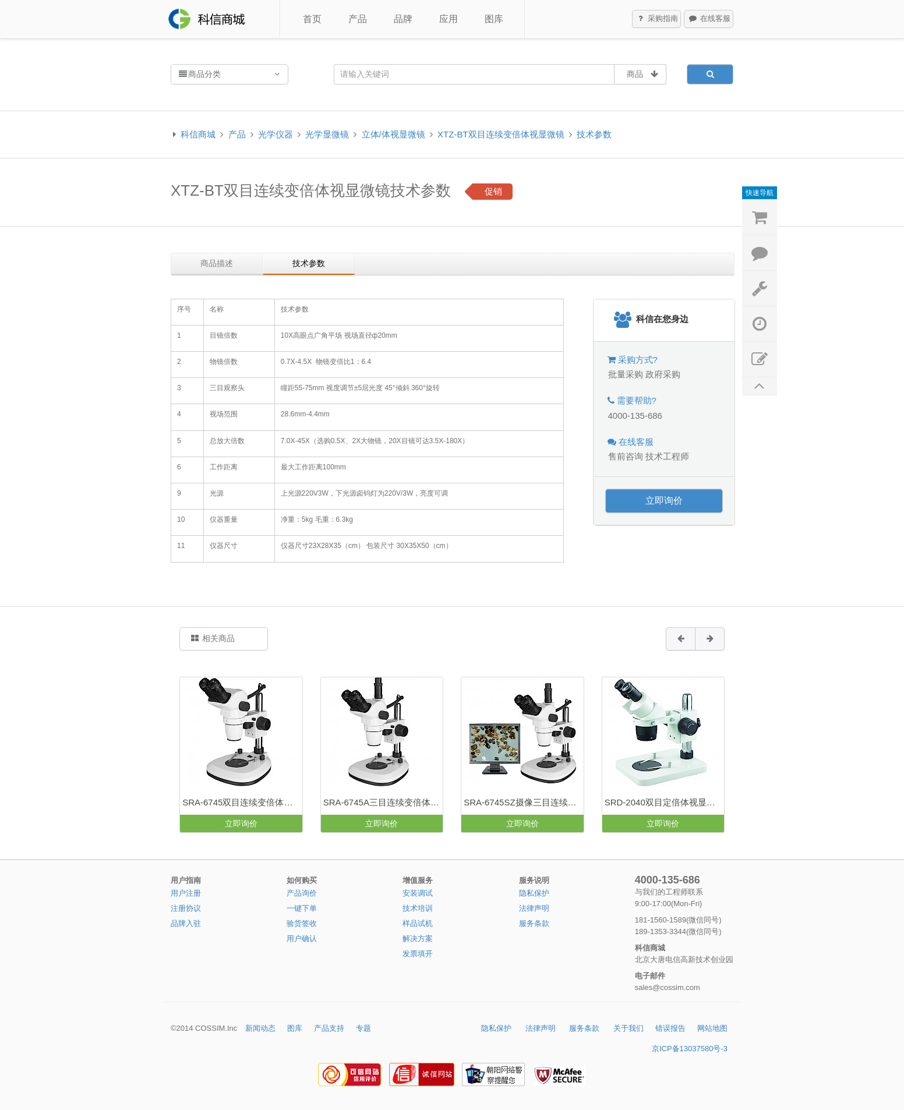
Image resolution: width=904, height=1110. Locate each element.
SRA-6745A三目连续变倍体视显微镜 (383, 802)
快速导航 (760, 193)
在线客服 (708, 19)
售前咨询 (625, 456)
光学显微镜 (327, 134)
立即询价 (664, 500)
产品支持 (329, 1028)
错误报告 (670, 1028)
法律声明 (534, 908)
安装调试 (417, 893)
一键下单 (302, 908)
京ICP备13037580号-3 (690, 1048)
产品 (357, 19)
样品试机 (417, 923)
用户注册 (186, 893)
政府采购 (662, 374)
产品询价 (302, 893)
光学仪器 (275, 134)
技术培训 (417, 908)
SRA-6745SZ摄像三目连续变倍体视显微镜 (523, 802)
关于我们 (628, 1028)
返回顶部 (759, 386)
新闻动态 (260, 1028)
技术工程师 (667, 456)
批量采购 (625, 374)
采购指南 (657, 19)
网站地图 (712, 1028)
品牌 (403, 19)
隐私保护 (534, 893)
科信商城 (198, 134)
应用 (448, 19)
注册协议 (186, 908)
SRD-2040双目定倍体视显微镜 (664, 802)
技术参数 (594, 134)
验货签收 (302, 923)
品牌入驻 (186, 923)
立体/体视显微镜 (393, 134)
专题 (363, 1028)
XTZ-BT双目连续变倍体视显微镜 (500, 134)
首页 (312, 19)
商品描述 (216, 263)
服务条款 (534, 923)
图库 (494, 19)
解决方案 (417, 938)
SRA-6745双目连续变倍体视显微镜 (242, 802)
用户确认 (302, 938)
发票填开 (417, 953)
